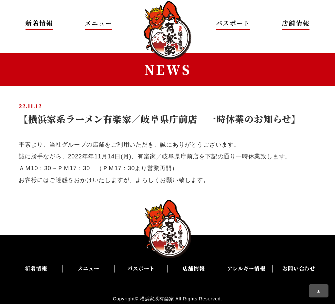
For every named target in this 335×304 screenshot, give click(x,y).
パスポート (233, 22)
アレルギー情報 (246, 268)
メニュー (98, 22)
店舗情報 (295, 22)
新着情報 (39, 22)
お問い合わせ (298, 268)
